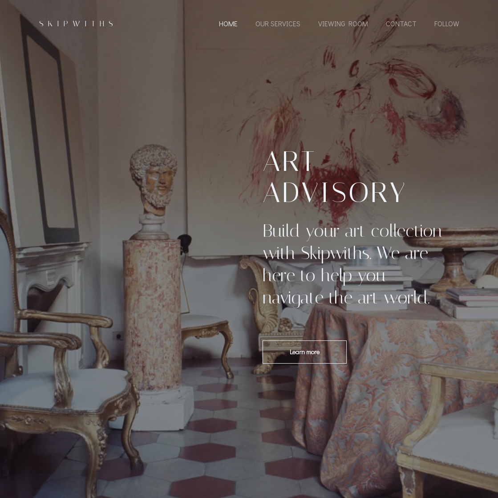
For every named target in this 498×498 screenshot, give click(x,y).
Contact (401, 23)
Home (228, 23)
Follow (446, 23)
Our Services (277, 23)
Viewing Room (343, 23)
